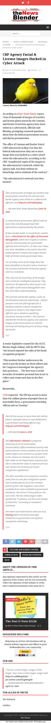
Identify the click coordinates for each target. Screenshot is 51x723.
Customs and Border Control (24, 550)
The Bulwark (9, 699)
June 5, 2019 (26, 432)
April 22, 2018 (12, 686)
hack (7, 560)
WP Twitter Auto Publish (15, 722)
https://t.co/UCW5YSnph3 (17, 426)
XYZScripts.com (39, 722)
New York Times (27, 114)
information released (19, 441)
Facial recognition (32, 555)
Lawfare (6, 705)
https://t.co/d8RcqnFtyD (16, 676)
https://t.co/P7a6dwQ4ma (30, 202)
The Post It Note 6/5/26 (20, 621)
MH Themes (25, 718)
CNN (5, 395)
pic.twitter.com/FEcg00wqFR (19, 679)
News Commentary (23, 42)
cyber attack (11, 555)
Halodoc (33, 70)
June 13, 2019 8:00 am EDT (16, 70)
